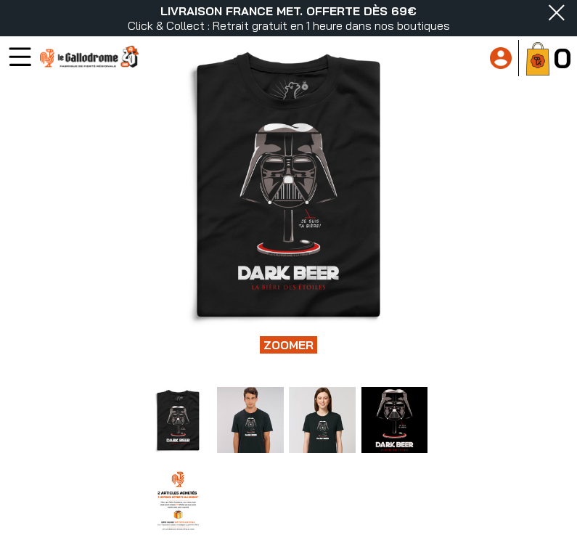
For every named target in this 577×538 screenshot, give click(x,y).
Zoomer (288, 345)
